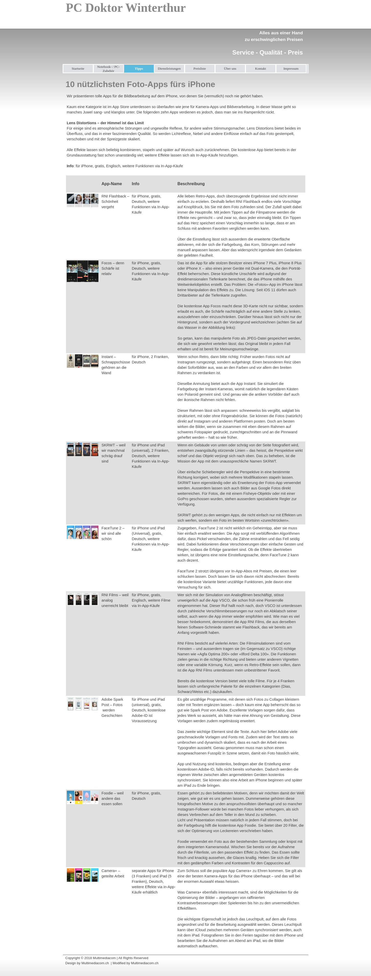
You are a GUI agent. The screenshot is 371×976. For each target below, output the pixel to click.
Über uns (230, 68)
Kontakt (260, 68)
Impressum (290, 68)
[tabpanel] (266, 40)
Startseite (78, 68)
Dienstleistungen (169, 68)
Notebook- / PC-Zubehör (108, 69)
